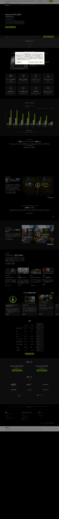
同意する (41, 62)
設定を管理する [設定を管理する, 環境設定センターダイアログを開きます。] (19, 62)
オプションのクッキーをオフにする (33, 62)
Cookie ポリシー (39, 57)
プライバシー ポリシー (33, 57)
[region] (29, 58)
